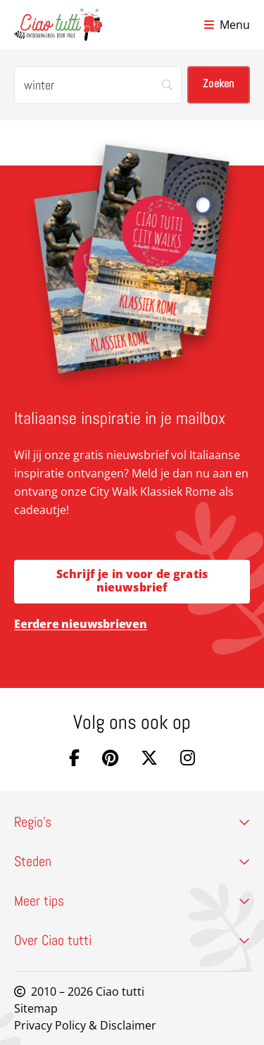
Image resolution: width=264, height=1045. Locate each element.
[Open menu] (227, 24)
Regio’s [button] (132, 821)
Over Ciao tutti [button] (132, 940)
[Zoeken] (98, 85)
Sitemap (36, 1008)
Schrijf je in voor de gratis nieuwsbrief (132, 580)
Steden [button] (132, 861)
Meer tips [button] (132, 900)
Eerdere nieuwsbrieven (80, 624)
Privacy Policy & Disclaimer (85, 1025)
